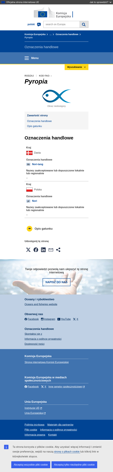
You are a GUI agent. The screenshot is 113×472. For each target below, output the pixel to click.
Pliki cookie (31, 429)
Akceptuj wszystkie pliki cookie (31, 464)
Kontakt (52, 434)
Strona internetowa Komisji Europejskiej (47, 362)
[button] (28, 250)
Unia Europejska (34, 413)
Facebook (32, 386)
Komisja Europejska (35, 34)
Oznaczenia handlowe (67, 34)
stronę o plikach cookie (67, 451)
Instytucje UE (32, 408)
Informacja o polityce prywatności (43, 339)
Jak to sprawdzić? (100, 2)
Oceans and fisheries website (41, 304)
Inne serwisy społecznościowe (65, 386)
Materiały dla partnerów (60, 424)
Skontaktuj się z (33, 334)
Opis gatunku (34, 126)
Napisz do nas (56, 282)
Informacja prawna (35, 434)
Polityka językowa (34, 424)
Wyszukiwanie (83, 24)
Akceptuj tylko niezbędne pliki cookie (74, 464)
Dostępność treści (34, 344)
